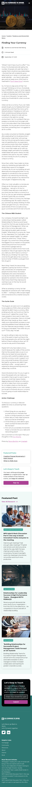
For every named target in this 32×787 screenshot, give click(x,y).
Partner (4, 752)
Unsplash (24, 441)
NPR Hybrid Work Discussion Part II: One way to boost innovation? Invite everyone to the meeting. (15, 776)
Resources (5, 747)
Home (4, 36)
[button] (29, 3)
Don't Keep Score (16, 81)
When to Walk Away (10, 461)
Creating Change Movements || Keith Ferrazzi (14, 457)
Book (3, 755)
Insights (9, 36)
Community (5, 745)
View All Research (8, 502)
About (3, 750)
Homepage (5, 743)
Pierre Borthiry (13, 441)
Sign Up (16, 483)
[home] (14, 3)
